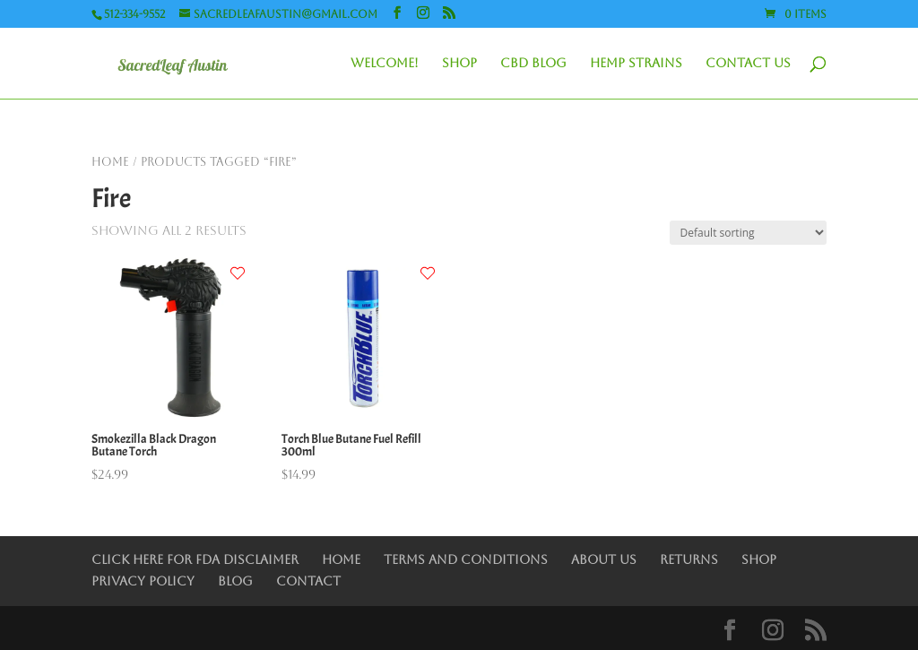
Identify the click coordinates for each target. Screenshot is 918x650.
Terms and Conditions (466, 559)
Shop (459, 63)
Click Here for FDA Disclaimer (195, 559)
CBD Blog (533, 63)
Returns (689, 559)
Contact (308, 581)
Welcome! (385, 63)
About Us (604, 559)
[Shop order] (748, 233)
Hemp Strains (636, 63)
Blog (235, 581)
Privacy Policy (143, 581)
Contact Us (748, 63)
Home (110, 162)
